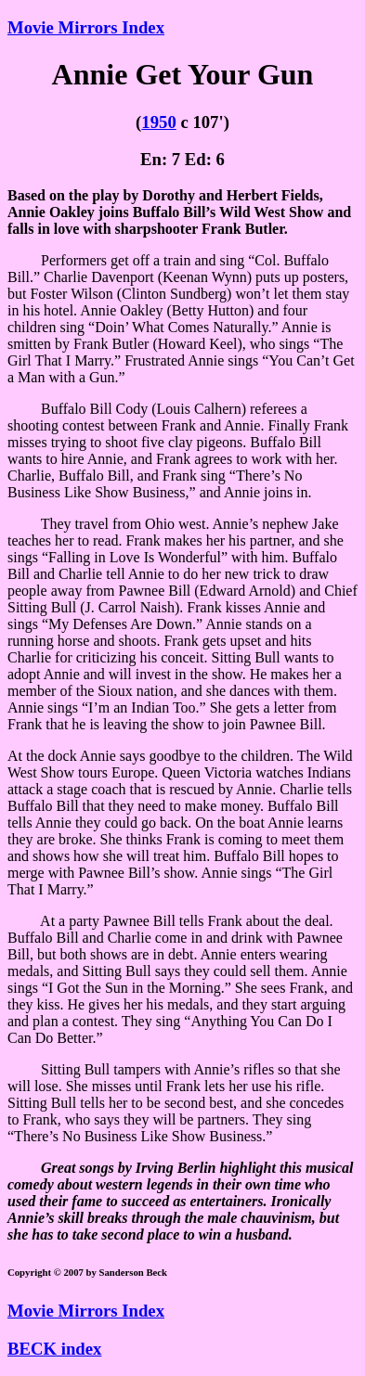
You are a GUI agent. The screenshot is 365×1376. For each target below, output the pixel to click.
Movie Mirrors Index (85, 27)
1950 (158, 122)
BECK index (54, 1348)
